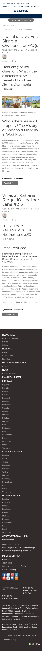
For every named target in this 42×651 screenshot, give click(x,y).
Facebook (4, 575)
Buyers (5, 342)
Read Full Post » (10, 183)
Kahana (5, 395)
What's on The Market (11, 338)
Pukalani (5, 418)
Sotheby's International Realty (14, 566)
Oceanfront (6, 441)
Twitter (8, 575)
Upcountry (6, 479)
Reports (5, 366)
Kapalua (5, 385)
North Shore (7, 435)
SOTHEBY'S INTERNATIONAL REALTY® (30, 590)
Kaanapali (6, 398)
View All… (6, 448)
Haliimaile (6, 428)
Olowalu (5, 408)
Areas (4, 352)
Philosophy (6, 559)
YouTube (8, 578)
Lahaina (5, 401)
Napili (4, 459)
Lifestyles (6, 359)
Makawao (6, 421)
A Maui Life (27, 550)
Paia (4, 431)
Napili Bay (6, 388)
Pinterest (4, 578)
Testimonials (7, 563)
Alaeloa (5, 391)
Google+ (12, 575)
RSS (16, 578)
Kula (4, 425)
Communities (7, 356)
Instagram (12, 578)
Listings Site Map (9, 640)
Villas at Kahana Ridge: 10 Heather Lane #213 (20, 200)
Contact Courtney (9, 570)
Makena (5, 415)
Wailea (5, 411)
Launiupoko (7, 405)
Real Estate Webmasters (28, 635)
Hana (4, 438)
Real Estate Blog (9, 373)
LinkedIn (16, 575)
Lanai (4, 445)
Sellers (5, 345)
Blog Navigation (21, 20)
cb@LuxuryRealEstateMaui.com (15, 548)
